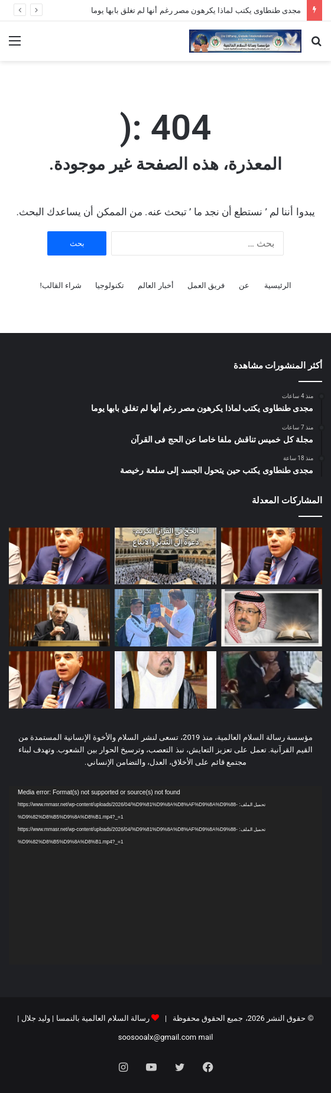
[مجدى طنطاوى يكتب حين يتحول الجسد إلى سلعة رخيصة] (59, 556)
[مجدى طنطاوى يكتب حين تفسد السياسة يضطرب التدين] (59, 680)
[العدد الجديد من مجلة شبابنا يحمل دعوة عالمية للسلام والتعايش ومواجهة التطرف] (165, 680)
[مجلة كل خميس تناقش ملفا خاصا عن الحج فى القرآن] (165, 556)
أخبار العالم (155, 285)
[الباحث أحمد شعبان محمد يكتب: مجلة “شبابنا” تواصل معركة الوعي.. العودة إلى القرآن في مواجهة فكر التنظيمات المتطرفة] (59, 617)
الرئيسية (277, 285)
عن (244, 285)
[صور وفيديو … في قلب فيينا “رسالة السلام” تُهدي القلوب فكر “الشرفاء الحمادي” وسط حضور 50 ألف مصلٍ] (165, 617)
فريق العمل (206, 285)
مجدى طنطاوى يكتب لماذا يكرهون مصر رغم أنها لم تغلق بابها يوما (196, 10)
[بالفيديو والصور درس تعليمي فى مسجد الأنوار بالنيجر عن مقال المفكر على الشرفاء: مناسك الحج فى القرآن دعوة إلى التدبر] (271, 680)
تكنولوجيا (109, 285)
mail (206, 1037)
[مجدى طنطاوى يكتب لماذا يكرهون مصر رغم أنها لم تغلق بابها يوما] (271, 556)
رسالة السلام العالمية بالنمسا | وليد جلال (84, 1018)
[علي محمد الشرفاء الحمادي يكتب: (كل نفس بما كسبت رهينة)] (271, 617)
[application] (165, 875)
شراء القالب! (61, 285)
